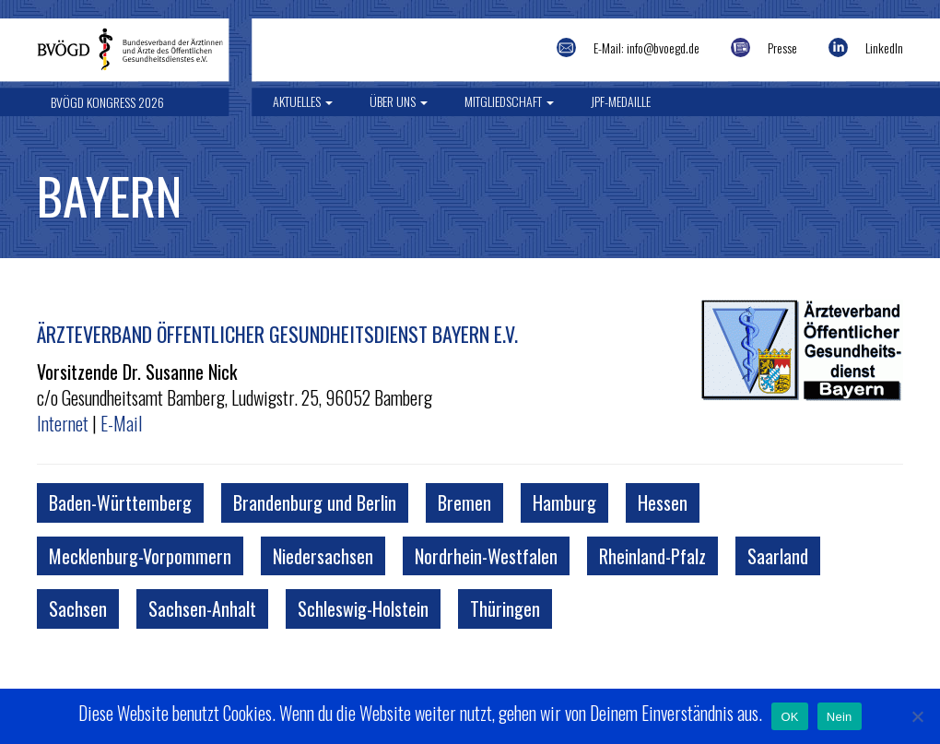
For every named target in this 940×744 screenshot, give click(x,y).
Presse (782, 47)
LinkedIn (884, 47)
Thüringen (505, 608)
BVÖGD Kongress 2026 (107, 102)
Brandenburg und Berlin (314, 502)
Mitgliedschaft (509, 101)
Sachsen (78, 608)
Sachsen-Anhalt (202, 608)
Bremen (464, 502)
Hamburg (564, 502)
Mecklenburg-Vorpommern (140, 556)
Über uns (399, 101)
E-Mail (121, 423)
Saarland (777, 556)
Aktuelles (303, 101)
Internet (62, 423)
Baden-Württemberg (120, 502)
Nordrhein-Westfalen (486, 556)
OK (789, 717)
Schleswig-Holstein (363, 608)
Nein (839, 717)
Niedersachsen (323, 556)
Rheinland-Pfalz (652, 556)
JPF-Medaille (621, 101)
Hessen (662, 502)
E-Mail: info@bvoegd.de (646, 47)
